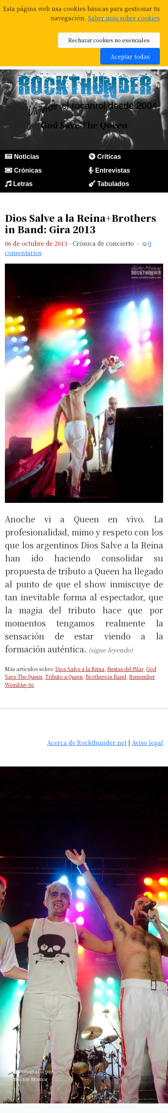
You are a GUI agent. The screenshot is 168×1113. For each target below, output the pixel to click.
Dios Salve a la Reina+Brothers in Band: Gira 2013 (80, 223)
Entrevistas (112, 170)
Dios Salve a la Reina (79, 668)
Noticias (26, 156)
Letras (22, 183)
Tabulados (113, 183)
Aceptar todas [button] (130, 56)
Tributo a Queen (64, 676)
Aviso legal (147, 742)
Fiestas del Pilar (125, 668)
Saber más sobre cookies (124, 17)
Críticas (109, 156)
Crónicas (27, 170)
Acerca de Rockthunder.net (87, 742)
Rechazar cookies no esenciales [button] (109, 40)
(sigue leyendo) (110, 649)
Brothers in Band (106, 676)
